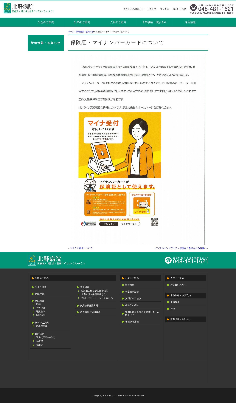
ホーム (71, 32)
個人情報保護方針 (89, 305)
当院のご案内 (46, 22)
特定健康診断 (132, 291)
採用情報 (190, 22)
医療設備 (40, 308)
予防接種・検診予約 (154, 22)
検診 (172, 309)
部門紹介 (39, 334)
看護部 (39, 341)
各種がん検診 (132, 305)
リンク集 (164, 9)
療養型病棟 (41, 326)
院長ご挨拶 (40, 287)
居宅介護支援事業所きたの (94, 294)
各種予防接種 (132, 321)
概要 (38, 304)
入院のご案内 (118, 22)
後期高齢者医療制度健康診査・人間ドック (142, 313)
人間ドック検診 (133, 298)
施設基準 (40, 311)
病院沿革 (40, 315)
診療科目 (129, 285)
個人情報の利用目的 (90, 312)
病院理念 (39, 294)
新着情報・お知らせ (85, 32)
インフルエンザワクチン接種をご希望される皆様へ (181, 248)
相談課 (39, 344)
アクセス (151, 9)
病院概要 (39, 301)
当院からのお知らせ (133, 9)
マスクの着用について (81, 248)
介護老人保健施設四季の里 (94, 291)
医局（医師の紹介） (46, 337)
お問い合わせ (179, 9)
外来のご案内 (82, 22)
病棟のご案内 (42, 322)
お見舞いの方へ (178, 285)
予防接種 (174, 302)
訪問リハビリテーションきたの (97, 298)
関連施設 (84, 287)
